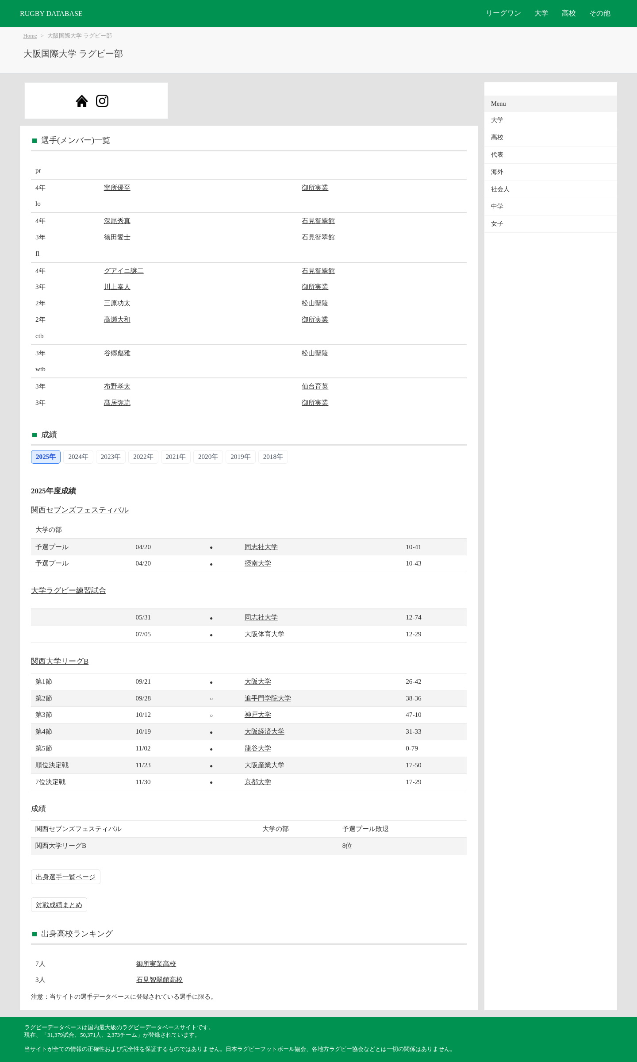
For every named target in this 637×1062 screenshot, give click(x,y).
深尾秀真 (117, 220)
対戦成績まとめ (59, 904)
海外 (497, 172)
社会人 (500, 189)
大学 (541, 13)
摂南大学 (258, 563)
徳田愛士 (117, 237)
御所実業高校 (156, 963)
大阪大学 (258, 681)
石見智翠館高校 (159, 979)
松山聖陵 (315, 303)
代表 (497, 154)
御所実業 (315, 187)
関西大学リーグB (59, 661)
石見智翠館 (318, 220)
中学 (497, 206)
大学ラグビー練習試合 (68, 590)
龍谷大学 (258, 748)
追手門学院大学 (268, 698)
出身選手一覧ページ (66, 877)
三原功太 (117, 303)
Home (30, 36)
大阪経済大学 (264, 731)
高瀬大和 (117, 319)
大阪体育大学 (264, 634)
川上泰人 (117, 286)
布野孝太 (117, 386)
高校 (569, 13)
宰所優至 (117, 187)
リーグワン (503, 13)
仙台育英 (315, 386)
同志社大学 (261, 546)
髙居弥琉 (117, 402)
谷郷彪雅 (117, 353)
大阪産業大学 (264, 765)
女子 (497, 223)
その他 (599, 13)
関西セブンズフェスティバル (80, 510)
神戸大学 (258, 714)
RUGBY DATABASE (51, 13)
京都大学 (258, 781)
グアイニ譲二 (124, 270)
